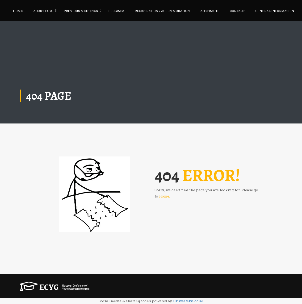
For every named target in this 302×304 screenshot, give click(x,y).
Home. (164, 196)
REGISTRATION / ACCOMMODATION (162, 11)
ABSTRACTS (209, 11)
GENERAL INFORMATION (274, 11)
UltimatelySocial (188, 301)
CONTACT (237, 11)
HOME (18, 11)
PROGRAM (116, 11)
